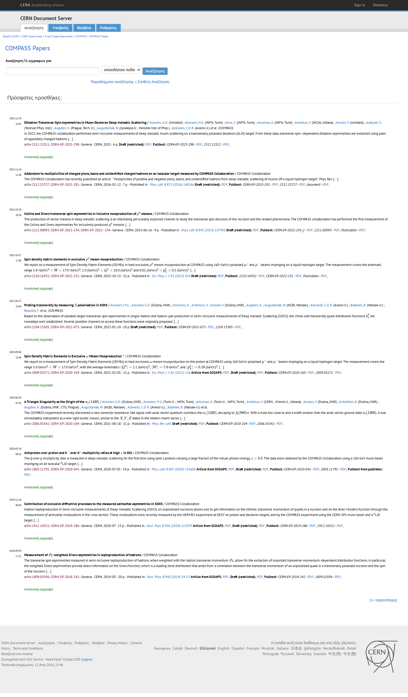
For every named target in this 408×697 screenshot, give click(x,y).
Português (271, 653)
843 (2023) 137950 (203, 230)
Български (162, 648)
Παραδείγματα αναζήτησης (112, 81)
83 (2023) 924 (171, 276)
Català (178, 648)
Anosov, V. (342, 122)
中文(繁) (349, 653)
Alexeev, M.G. (194, 122)
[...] (70, 139)
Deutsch (191, 648)
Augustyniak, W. (108, 128)
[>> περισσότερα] (383, 600)
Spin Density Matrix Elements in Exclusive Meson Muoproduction (74, 356)
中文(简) (334, 653)
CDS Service (34, 659)
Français (252, 648)
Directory (380, 5)
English (224, 648)
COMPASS (80, 36)
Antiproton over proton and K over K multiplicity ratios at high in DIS (78, 453)
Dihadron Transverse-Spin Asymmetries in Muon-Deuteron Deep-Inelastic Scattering (85, 122)
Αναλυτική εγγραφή (38, 157)
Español (238, 648)
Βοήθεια (84, 28)
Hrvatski (268, 648)
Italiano (283, 648)
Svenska (320, 653)
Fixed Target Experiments (59, 36)
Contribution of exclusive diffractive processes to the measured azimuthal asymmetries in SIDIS (93, 504)
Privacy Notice (117, 643)
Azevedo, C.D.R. (183, 128)
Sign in (359, 5)
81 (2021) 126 (171, 372)
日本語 (296, 648)
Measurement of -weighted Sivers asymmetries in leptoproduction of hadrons (82, 555)
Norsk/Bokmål (334, 648)
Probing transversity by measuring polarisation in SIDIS (65, 305)
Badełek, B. (358, 305)
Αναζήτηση (33, 28)
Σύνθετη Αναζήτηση (153, 81)
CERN (41, 5)
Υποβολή (60, 28)
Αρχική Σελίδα (11, 36)
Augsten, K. (62, 128)
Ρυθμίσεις (108, 28)
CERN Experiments (32, 36)
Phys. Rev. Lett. (161, 423)
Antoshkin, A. (348, 402)
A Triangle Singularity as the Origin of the (61, 402)
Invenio (27, 654)
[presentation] (139, 213)
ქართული (312, 648)
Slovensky (303, 653)
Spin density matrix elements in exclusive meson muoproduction (73, 259)
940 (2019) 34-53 (168, 577)
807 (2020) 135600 (174, 469)
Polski (351, 648)
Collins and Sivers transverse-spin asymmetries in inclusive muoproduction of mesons (88, 213)
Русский (287, 653)
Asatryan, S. (374, 122)
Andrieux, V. (303, 122)
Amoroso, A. (265, 122)
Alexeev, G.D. (158, 122)
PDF (148, 144)
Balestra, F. (32, 310)
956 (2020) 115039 (169, 526)
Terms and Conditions (28, 648)
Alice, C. (230, 122)
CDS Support (83, 659)
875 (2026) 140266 (172, 184)
